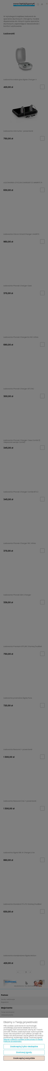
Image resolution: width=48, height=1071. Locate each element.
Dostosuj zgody (24, 1052)
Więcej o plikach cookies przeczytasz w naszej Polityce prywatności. (23, 1040)
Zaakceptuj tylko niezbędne (24, 1046)
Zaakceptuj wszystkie (24, 1058)
